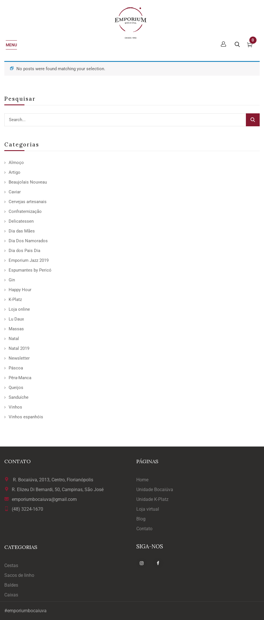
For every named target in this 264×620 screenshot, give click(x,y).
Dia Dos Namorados (28, 240)
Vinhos (15, 407)
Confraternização (25, 211)
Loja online (19, 309)
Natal (14, 338)
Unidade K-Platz (152, 499)
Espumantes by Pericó (30, 270)
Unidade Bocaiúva (154, 489)
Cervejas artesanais (28, 201)
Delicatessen (21, 221)
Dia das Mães (22, 231)
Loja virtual (147, 509)
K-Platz (15, 299)
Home (142, 479)
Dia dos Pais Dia (24, 250)
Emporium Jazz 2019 (29, 260)
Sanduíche (18, 397)
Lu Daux (16, 319)
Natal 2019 (19, 348)
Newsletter (19, 358)
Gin (12, 280)
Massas (16, 328)
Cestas (11, 565)
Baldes (11, 585)
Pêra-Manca (20, 377)
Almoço (16, 162)
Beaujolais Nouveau (28, 182)
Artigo (14, 172)
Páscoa (16, 368)
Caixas (11, 595)
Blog (141, 519)
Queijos (16, 387)
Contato (144, 528)
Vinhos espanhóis (26, 416)
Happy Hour (20, 289)
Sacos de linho (19, 575)
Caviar (15, 191)
